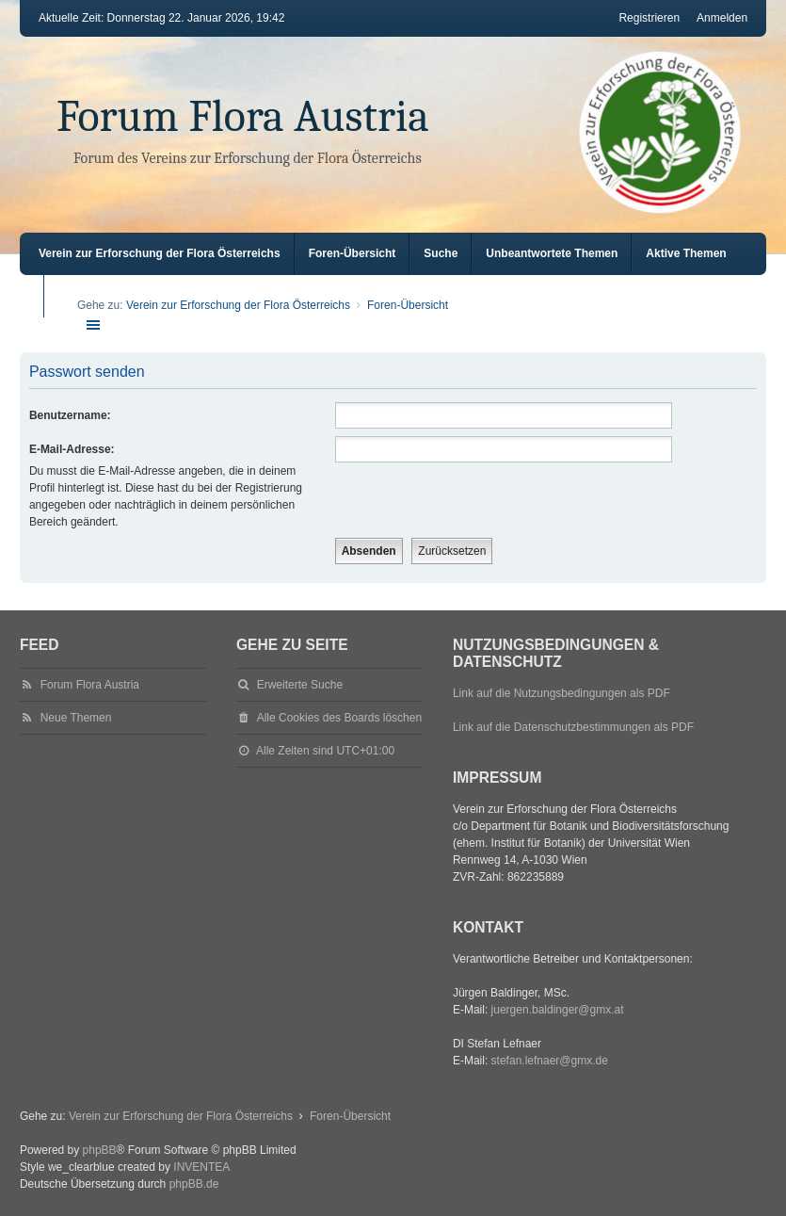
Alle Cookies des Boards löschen (339, 717)
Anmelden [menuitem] (722, 17)
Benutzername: (70, 415)
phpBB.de (194, 1184)
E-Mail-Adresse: (72, 449)
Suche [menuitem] (440, 253)
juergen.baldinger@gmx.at (557, 1009)
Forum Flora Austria (242, 116)
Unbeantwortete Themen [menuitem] (552, 253)
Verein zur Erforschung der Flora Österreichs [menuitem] (160, 253)
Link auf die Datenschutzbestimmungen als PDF (573, 727)
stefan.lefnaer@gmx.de (549, 1060)
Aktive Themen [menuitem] (686, 253)
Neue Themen (76, 717)
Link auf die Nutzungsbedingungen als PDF (561, 693)
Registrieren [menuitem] (649, 17)
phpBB (100, 1150)
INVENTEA (201, 1167)
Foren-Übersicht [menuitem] (352, 253)
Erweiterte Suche (300, 684)
